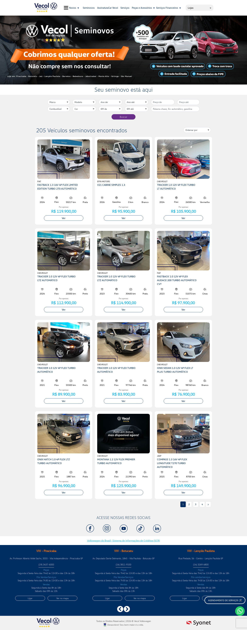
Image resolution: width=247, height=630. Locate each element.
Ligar (30, 598)
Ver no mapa (62, 598)
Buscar (123, 116)
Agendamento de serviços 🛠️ (225, 600)
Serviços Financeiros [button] (168, 7)
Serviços (125, 7)
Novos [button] (74, 7)
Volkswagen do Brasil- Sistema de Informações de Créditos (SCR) (123, 540)
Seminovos (89, 7)
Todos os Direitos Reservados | (123, 621)
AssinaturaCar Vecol (107, 7)
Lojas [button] (199, 8)
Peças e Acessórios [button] (143, 7)
